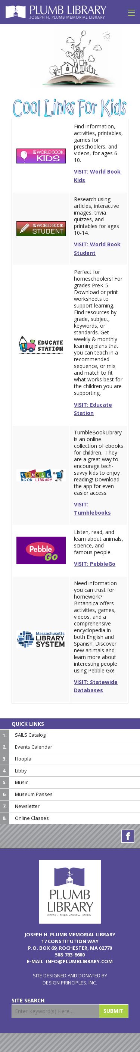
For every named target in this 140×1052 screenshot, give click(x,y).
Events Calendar (33, 746)
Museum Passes (34, 794)
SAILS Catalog (30, 734)
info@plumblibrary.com (79, 961)
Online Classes (32, 818)
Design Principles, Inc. (70, 982)
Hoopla (23, 758)
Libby (21, 770)
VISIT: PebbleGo (94, 563)
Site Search (28, 1000)
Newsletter (27, 806)
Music (21, 782)
